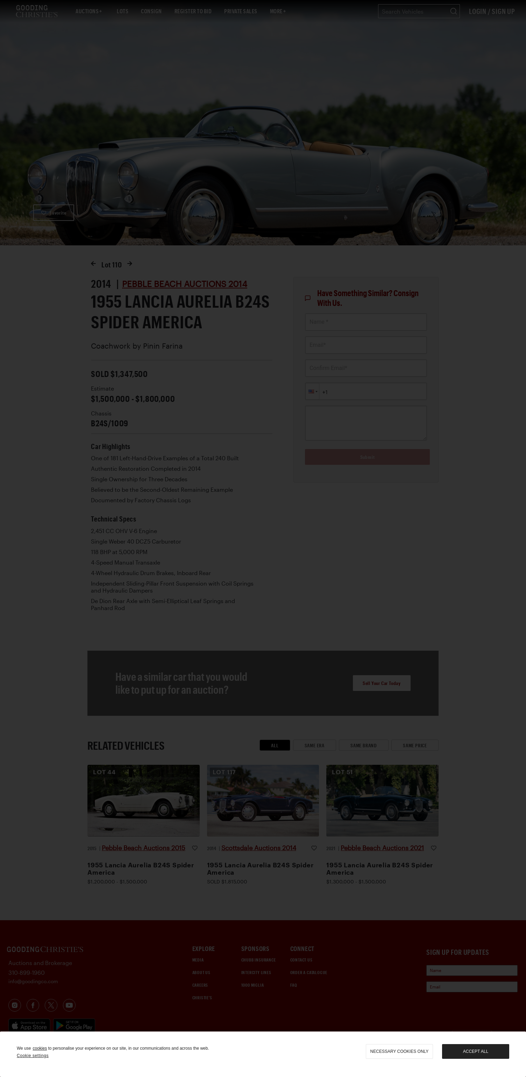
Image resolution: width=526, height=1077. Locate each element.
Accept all (475, 1051)
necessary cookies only (399, 1051)
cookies (40, 1048)
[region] (263, 1054)
